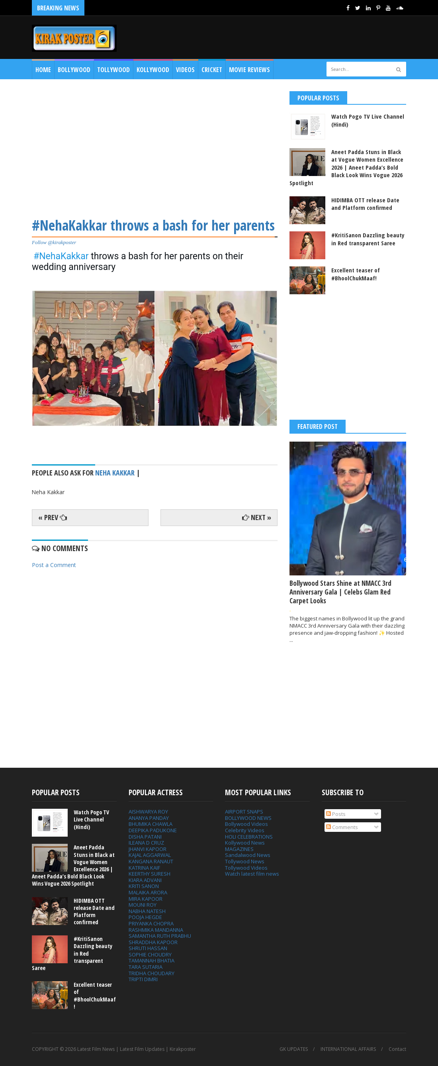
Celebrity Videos (244, 830)
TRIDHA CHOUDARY (151, 973)
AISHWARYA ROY (148, 811)
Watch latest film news (252, 873)
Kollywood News (245, 842)
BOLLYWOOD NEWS (248, 818)
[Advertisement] (155, 147)
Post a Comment (54, 565)
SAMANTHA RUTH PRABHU (160, 935)
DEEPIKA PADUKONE (153, 830)
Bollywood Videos (246, 823)
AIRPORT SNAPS (244, 811)
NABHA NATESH (147, 911)
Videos (185, 69)
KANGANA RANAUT (151, 861)
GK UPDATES (294, 1049)
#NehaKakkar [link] (61, 256)
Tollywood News (244, 861)
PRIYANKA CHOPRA (151, 923)
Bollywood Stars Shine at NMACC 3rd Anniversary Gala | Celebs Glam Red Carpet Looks (340, 592)
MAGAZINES (239, 849)
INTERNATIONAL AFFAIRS (348, 1049)
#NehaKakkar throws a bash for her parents (153, 225)
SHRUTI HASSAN (148, 948)
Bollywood (74, 69)
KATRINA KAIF (144, 867)
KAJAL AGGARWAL (150, 855)
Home (43, 69)
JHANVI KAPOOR (147, 849)
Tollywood (113, 69)
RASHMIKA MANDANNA (156, 929)
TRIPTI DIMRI (143, 979)
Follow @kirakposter (54, 242)
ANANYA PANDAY (149, 818)
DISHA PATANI (145, 836)
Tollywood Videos (246, 867)
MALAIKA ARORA (148, 892)
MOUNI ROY (142, 904)
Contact (397, 1049)
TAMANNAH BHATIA (151, 960)
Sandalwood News (247, 855)
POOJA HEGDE (145, 917)
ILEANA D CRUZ (146, 842)
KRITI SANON (144, 886)
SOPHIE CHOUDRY (150, 954)
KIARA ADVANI (145, 880)
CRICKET (211, 69)
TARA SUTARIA (145, 966)
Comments (342, 827)
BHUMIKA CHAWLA (150, 823)
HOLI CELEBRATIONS (249, 836)
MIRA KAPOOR (145, 898)
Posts (336, 814)
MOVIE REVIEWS (249, 69)
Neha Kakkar (115, 472)
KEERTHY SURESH (149, 873)
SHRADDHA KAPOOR (153, 942)
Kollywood (153, 69)
